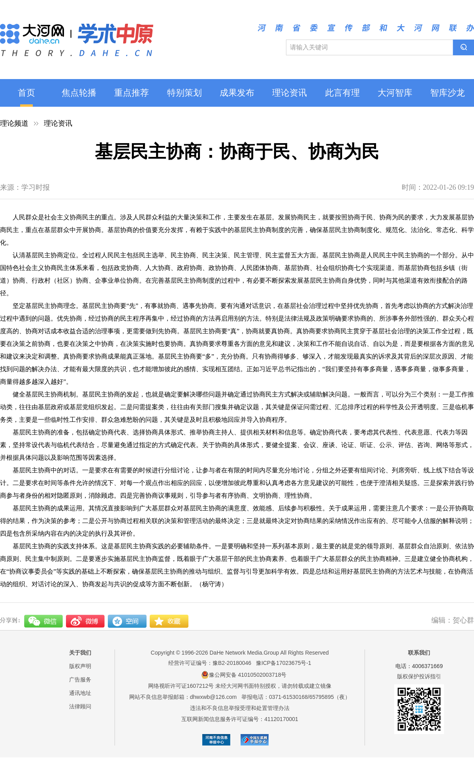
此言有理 (342, 93)
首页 (26, 93)
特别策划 (184, 93)
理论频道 (14, 123)
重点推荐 (131, 93)
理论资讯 (289, 93)
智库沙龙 (447, 93)
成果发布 (237, 93)
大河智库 (395, 93)
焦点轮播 (79, 93)
